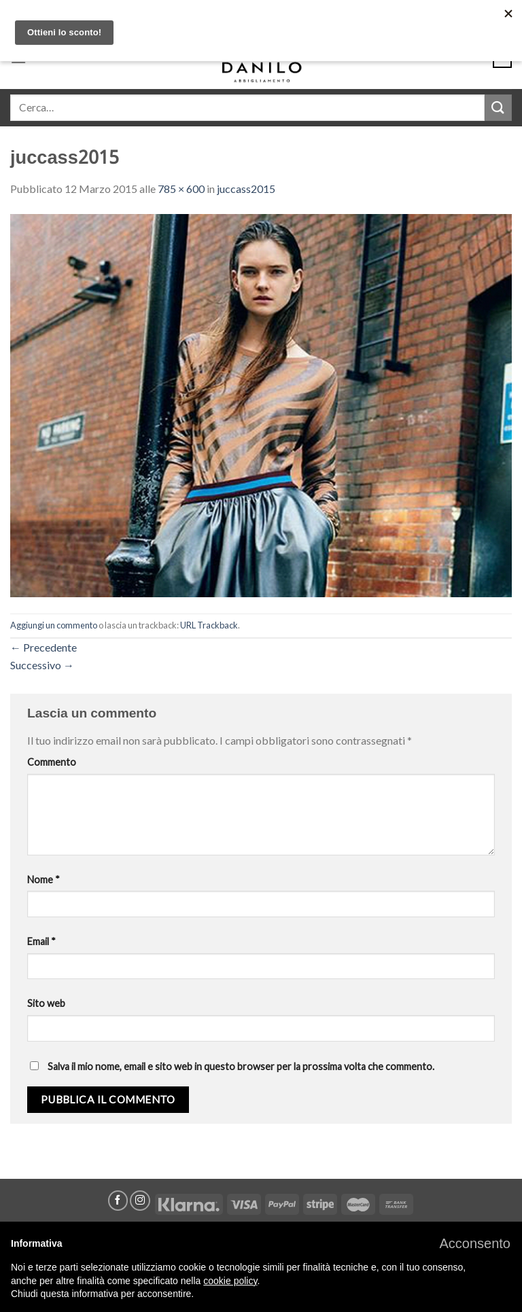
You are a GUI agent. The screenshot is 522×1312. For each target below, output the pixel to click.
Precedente (43, 647)
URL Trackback (209, 625)
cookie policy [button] (230, 1280)
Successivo (42, 664)
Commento (51, 762)
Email (41, 941)
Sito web (46, 1003)
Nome (43, 879)
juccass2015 (246, 188)
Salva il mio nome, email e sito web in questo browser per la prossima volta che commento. (241, 1066)
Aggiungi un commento (53, 625)
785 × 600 (181, 188)
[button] (474, 1243)
